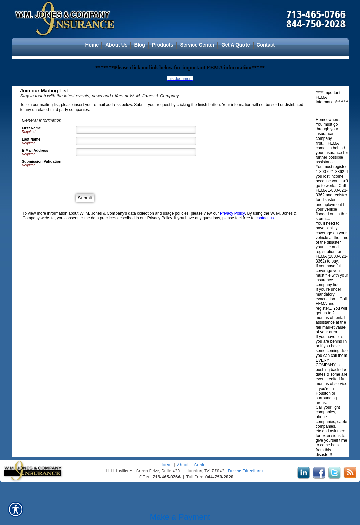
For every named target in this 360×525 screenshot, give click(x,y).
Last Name (31, 139)
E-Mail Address (35, 150)
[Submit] (85, 198)
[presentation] (127, 172)
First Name (31, 128)
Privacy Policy (232, 213)
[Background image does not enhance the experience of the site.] (180, 44)
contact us (265, 218)
